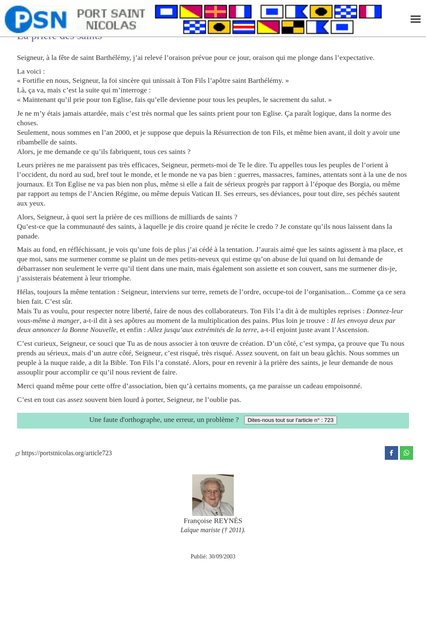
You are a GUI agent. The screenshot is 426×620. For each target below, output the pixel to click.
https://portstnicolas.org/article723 (63, 452)
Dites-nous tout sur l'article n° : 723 (290, 420)
